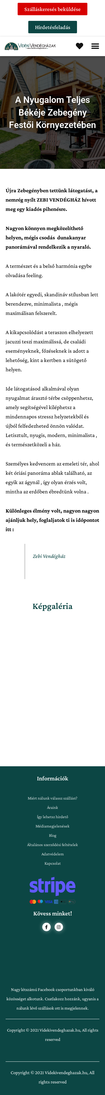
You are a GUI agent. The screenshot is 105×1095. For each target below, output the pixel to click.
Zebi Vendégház (49, 556)
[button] (95, 46)
